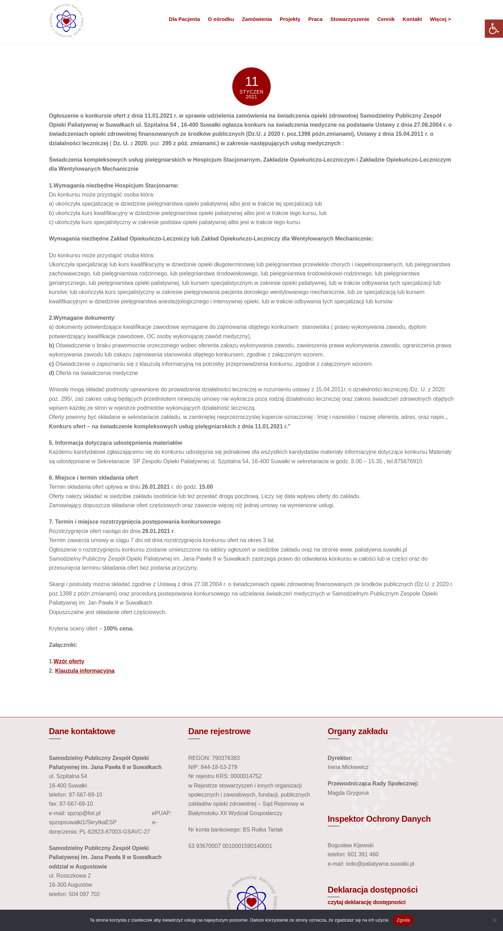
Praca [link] (315, 19)
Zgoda (403, 920)
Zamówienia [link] (257, 19)
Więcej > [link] (440, 19)
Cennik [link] (386, 19)
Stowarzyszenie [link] (350, 19)
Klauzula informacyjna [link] (85, 670)
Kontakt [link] (412, 19)
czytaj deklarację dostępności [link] (367, 902)
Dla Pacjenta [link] (184, 19)
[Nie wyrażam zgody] (494, 920)
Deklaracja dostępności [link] (373, 889)
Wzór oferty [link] (68, 661)
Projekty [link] (290, 19)
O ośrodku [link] (221, 19)
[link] (494, 29)
